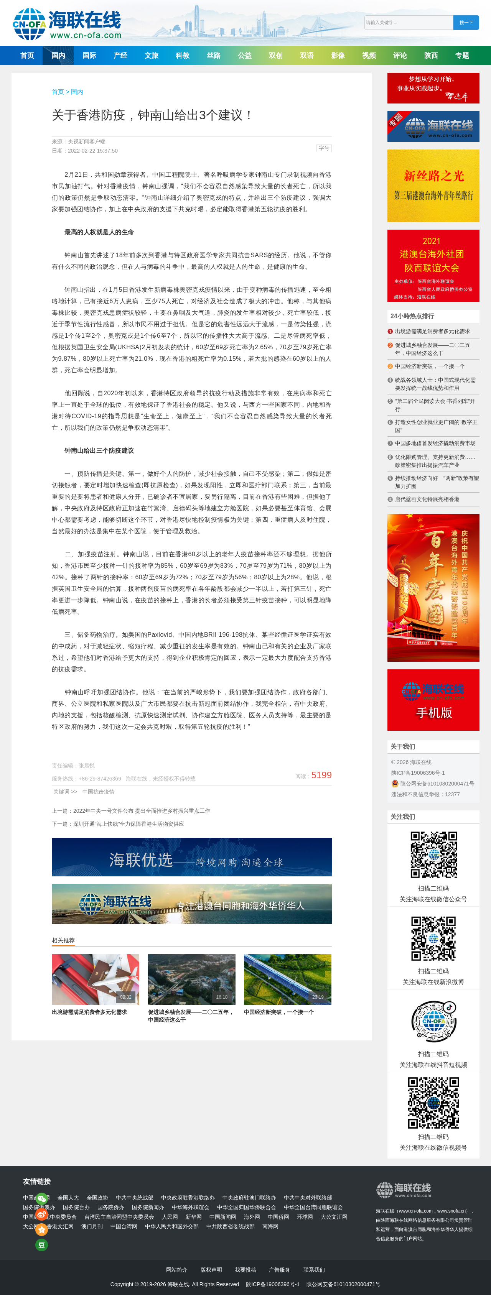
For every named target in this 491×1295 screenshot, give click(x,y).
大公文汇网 (334, 1217)
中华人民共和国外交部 (172, 1226)
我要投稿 (245, 1270)
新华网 (194, 1217)
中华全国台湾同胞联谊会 (313, 1207)
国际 (89, 55)
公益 (245, 55)
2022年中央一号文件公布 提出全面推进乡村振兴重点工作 (141, 811)
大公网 (31, 1226)
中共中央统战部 (134, 1198)
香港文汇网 (60, 1226)
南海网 (270, 1226)
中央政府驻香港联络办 (188, 1198)
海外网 (252, 1217)
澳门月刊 (92, 1226)
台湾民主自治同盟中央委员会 (119, 1217)
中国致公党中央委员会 (50, 1217)
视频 (369, 55)
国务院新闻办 (148, 1207)
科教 (182, 55)
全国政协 (97, 1198)
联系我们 (314, 1270)
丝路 (214, 55)
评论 (400, 55)
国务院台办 (76, 1207)
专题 (462, 55)
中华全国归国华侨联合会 (246, 1207)
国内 (58, 55)
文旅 (151, 55)
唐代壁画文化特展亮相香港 (427, 499)
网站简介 (177, 1270)
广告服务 (279, 1270)
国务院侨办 (110, 1207)
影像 (338, 55)
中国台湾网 (123, 1226)
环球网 (305, 1217)
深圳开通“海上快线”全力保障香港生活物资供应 (128, 824)
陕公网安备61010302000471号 (433, 784)
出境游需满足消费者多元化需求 (89, 1012)
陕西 (431, 55)
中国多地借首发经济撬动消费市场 (435, 443)
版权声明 (211, 1270)
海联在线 (385, 1211)
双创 (276, 55)
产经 (120, 55)
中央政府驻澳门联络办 (249, 1198)
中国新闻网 (222, 1217)
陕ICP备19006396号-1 (418, 773)
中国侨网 (278, 1217)
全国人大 (68, 1198)
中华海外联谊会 (190, 1207)
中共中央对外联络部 (308, 1198)
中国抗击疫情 (98, 792)
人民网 (170, 1217)
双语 (307, 55)
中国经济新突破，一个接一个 (279, 1012)
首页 (27, 55)
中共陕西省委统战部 (230, 1226)
